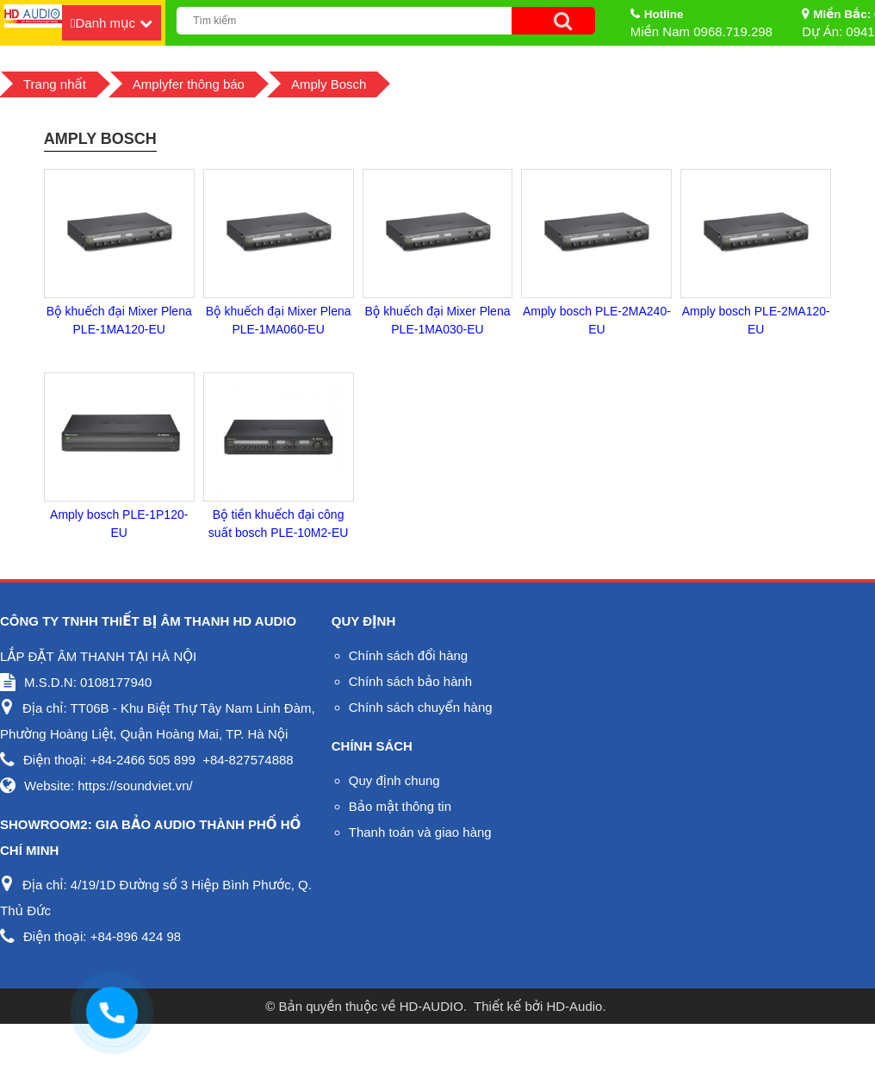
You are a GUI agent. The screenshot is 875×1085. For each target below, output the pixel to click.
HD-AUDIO (431, 1006)
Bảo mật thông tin (400, 806)
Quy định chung (394, 780)
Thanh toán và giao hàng (420, 832)
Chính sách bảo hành (410, 681)
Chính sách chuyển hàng (421, 707)
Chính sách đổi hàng (408, 655)
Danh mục (105, 23)
